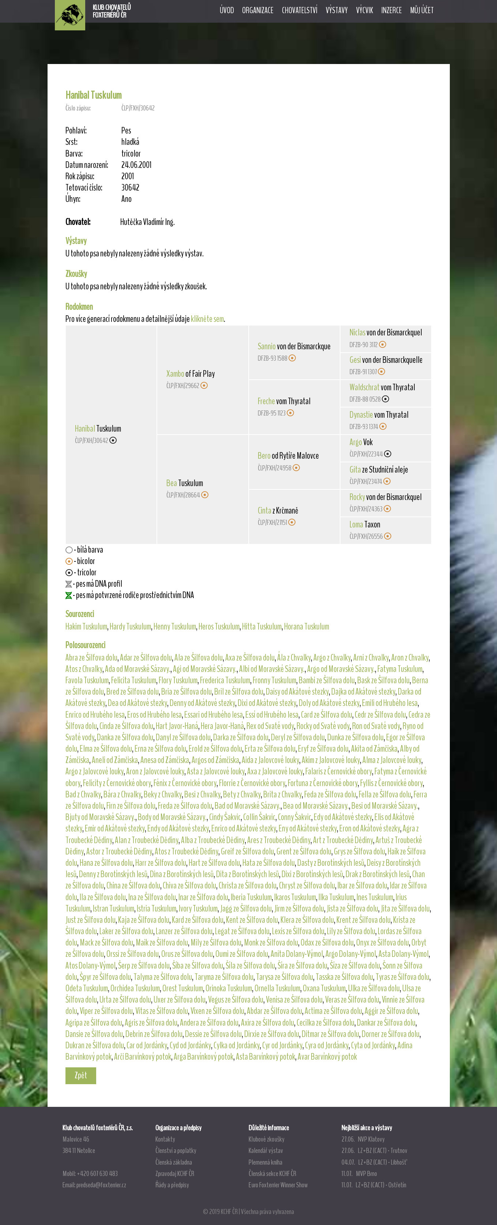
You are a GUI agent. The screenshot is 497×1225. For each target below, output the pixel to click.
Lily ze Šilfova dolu (351, 931)
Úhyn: (72, 199)
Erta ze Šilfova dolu (270, 749)
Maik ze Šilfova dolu (162, 942)
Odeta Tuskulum (86, 988)
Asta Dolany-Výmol (404, 954)
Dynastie (361, 415)
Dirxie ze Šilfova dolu (271, 1034)
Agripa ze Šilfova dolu (93, 1023)
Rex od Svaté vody (270, 726)
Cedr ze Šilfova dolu (380, 715)
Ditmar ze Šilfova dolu (330, 1034)
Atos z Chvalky (83, 669)
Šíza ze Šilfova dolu (355, 965)
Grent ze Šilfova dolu (303, 851)
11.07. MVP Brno (359, 1173)
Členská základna (173, 1162)
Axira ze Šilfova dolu (267, 1023)
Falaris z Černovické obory (338, 771)
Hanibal (85, 428)
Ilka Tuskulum (336, 897)
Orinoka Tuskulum (229, 988)
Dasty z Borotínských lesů (330, 863)
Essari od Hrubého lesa (213, 715)
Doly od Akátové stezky (329, 703)
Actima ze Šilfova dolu (333, 1011)
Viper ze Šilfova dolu (106, 1011)
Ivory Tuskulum (198, 908)
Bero (264, 456)
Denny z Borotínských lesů (113, 874)
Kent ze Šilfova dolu (252, 920)
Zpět (81, 1075)
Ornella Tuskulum (277, 988)
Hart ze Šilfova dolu (214, 863)
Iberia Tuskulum (251, 897)
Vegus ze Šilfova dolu (235, 999)
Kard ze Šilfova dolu (197, 920)
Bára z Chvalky (122, 794)
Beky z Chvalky (163, 794)
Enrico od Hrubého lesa (95, 715)
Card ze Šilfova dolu (326, 715)
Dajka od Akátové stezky (363, 691)
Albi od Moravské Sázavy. (272, 669)
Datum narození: (86, 165)
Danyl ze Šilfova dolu (183, 737)
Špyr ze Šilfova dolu (105, 977)
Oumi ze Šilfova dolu (241, 954)
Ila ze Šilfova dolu (103, 897)
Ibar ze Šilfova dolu (362, 885)
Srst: (71, 142)
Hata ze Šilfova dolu (268, 863)
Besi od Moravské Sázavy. (384, 806)
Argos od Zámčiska (215, 760)
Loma (356, 524)
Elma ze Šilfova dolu (106, 749)
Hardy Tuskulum (130, 626)
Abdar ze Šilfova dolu (274, 1011)
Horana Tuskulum (306, 626)
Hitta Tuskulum (262, 626)
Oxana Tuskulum (324, 988)
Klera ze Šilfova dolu (307, 920)
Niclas (357, 332)
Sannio (267, 346)
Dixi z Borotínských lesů (312, 874)
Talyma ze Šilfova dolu (162, 977)
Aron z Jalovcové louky (155, 771)
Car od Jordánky (147, 1045)
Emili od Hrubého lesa (390, 703)
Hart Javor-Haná (177, 726)
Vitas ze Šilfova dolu (161, 1011)
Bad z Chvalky (83, 794)
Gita (355, 469)
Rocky (357, 497)
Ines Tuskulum (375, 897)
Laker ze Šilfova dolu (126, 931)
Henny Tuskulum (175, 626)
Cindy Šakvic (225, 817)
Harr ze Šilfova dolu (160, 863)
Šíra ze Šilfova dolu (302, 965)
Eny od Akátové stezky (308, 828)
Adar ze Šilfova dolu (146, 657)
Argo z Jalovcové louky (94, 771)
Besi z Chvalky (202, 794)
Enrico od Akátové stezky (243, 828)
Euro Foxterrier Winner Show (278, 1185)
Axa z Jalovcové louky (275, 771)
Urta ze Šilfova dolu (125, 999)
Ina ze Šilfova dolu (152, 897)
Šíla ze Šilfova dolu (250, 965)
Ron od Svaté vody (376, 726)
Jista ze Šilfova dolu (352, 908)
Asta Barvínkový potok (265, 1057)
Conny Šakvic (294, 817)
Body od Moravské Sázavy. (172, 817)
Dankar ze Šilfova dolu (386, 1023)
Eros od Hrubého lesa (154, 715)
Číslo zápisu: (78, 108)
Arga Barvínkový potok (203, 1057)
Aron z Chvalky (410, 657)
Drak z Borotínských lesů (378, 874)
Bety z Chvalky (242, 794)
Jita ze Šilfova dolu (405, 908)
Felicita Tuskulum (133, 680)
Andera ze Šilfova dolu (209, 1023)
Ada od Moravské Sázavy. (137, 669)
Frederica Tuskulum (225, 680)
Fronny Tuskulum (274, 680)
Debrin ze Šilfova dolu (153, 1034)
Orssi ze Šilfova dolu (132, 954)
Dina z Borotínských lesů (182, 874)
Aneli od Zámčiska (115, 760)
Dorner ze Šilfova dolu (390, 1034)
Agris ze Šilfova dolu (151, 1023)
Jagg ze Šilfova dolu (246, 908)
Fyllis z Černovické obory (391, 783)
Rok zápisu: (79, 176)
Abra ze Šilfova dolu (91, 657)
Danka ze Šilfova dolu (125, 737)
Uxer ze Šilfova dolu (180, 999)
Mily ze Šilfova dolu (216, 942)
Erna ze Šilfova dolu (160, 749)
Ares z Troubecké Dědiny (278, 840)
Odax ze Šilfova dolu (327, 942)
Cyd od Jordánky (190, 1045)
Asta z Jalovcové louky (216, 771)
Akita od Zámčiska (374, 749)
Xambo (175, 374)
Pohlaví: (76, 130)
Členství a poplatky (175, 1150)
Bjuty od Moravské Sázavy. (100, 817)
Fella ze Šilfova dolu (385, 794)
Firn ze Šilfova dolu (130, 806)
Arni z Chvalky (371, 657)
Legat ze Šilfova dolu (242, 931)
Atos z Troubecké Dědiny (186, 851)
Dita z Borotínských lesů (247, 874)
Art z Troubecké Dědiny (343, 840)
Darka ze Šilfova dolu (240, 737)
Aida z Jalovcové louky (270, 760)
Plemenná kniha (265, 1162)
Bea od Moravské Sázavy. (316, 806)
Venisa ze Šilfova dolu (294, 999)
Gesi (355, 360)
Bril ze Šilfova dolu (238, 691)
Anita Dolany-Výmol (297, 954)
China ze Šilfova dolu (133, 885)
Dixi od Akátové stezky (267, 703)
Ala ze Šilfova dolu (198, 657)
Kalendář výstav (266, 1150)
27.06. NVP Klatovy (363, 1139)
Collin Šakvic (259, 817)
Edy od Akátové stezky (343, 817)
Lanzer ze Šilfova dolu (184, 931)
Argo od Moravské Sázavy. (341, 669)
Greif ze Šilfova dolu (247, 851)
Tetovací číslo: (83, 187)
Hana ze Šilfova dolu (106, 863)
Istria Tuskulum (156, 908)
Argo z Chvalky (332, 657)
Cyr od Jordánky (282, 1045)
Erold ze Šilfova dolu (215, 749)
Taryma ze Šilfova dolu (224, 977)
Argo (356, 442)
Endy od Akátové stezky (178, 828)
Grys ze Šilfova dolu (359, 851)
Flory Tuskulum (178, 680)
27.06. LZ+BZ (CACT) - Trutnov (374, 1150)
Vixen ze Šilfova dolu (217, 1011)
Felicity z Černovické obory (117, 783)
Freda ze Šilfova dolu (185, 806)
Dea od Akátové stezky (137, 703)
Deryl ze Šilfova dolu (298, 737)
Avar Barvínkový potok (327, 1057)
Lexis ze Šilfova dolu (298, 931)
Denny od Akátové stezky (202, 703)
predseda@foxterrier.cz (101, 1185)
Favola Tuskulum (87, 680)
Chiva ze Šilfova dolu (189, 885)
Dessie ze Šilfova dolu (213, 1034)
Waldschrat (365, 387)
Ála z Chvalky (294, 657)
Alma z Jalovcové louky (391, 760)
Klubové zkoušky (267, 1139)
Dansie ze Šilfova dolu (94, 1034)
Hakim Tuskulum (86, 626)
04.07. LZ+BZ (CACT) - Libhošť (374, 1162)
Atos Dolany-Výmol (90, 965)
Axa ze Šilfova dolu (250, 657)
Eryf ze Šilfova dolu (323, 749)
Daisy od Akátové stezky (297, 691)
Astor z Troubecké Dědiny (119, 851)
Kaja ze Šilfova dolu (143, 920)
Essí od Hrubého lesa (271, 715)
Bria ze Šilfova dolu (186, 691)
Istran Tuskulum (113, 908)
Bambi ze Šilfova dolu (327, 680)
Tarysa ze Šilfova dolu (284, 977)
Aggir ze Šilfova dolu (391, 1011)
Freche (266, 401)
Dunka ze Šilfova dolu (355, 737)
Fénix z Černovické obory (185, 783)
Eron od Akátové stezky (369, 828)
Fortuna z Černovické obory (323, 783)
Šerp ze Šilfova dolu (144, 965)
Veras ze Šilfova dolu (352, 999)
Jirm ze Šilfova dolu (299, 908)
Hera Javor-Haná (222, 726)
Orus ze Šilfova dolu (187, 954)
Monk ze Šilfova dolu (271, 942)
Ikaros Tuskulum (295, 897)
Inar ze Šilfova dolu (203, 897)
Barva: (74, 153)
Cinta (264, 510)
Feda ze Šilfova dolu (330, 794)
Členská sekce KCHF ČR (272, 1173)
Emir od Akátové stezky (115, 828)
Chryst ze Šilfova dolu (307, 885)
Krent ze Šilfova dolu (363, 920)
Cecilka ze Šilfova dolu (325, 1023)
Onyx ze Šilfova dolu (382, 942)
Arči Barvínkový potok (142, 1057)
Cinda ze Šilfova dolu (126, 726)
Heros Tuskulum (219, 626)
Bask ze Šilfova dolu (383, 680)
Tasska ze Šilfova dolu (344, 977)
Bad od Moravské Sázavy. (247, 806)
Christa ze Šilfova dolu (247, 885)
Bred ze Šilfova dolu (132, 691)
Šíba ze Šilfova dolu (197, 965)
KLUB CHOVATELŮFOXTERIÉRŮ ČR (112, 11)
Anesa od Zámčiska (164, 760)
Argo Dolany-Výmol (350, 954)
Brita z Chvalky (282, 794)
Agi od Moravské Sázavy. (205, 669)
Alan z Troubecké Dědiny (146, 840)
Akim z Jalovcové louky (331, 760)
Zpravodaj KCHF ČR (174, 1173)
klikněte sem (207, 319)
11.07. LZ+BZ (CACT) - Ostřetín (374, 1185)
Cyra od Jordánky (327, 1045)
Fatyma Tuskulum (399, 669)
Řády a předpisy (172, 1185)
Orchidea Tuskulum (135, 988)
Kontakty (165, 1139)
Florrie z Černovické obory (252, 783)
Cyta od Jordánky (373, 1045)
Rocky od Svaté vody (323, 726)
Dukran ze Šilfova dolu (94, 1045)
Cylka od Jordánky (237, 1045)
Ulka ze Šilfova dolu (374, 988)
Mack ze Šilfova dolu (106, 942)
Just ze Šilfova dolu (90, 920)
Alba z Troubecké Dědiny (213, 840)
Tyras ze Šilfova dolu (402, 977)
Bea (171, 483)
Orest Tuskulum (182, 988)
